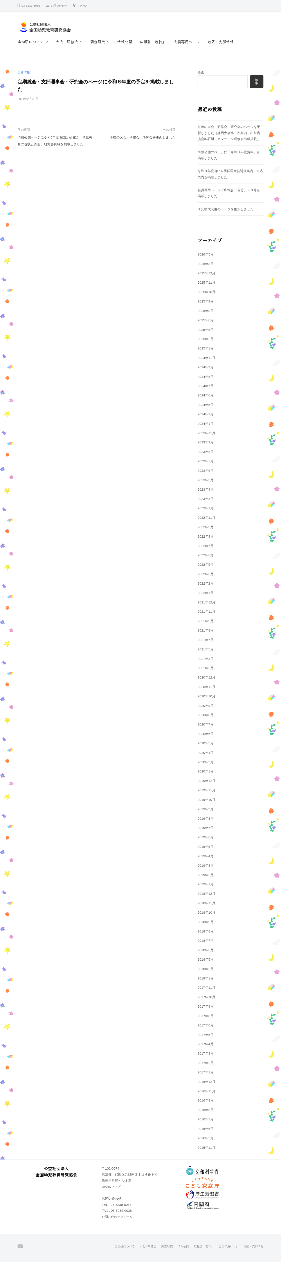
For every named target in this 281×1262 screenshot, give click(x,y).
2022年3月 (206, 574)
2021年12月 (206, 602)
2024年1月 (206, 423)
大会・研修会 (67, 41)
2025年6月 (206, 320)
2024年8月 (206, 376)
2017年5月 (206, 1035)
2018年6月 (206, 950)
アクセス (86, 5)
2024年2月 (206, 414)
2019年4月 (206, 856)
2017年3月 (206, 1053)
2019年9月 (206, 809)
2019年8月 (206, 818)
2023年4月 (206, 489)
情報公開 (124, 41)
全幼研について (31, 41)
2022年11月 (206, 517)
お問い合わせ (60, 5)
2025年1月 (206, 348)
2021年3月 (206, 659)
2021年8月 (206, 630)
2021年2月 (206, 668)
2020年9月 (206, 706)
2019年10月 (206, 799)
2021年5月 (206, 649)
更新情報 (24, 72)
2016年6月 (206, 1129)
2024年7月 (206, 386)
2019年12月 (206, 781)
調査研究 (97, 41)
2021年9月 (206, 621)
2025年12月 (206, 273)
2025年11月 (206, 282)
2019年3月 (206, 865)
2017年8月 (206, 1016)
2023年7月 (206, 461)
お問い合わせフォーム (118, 1217)
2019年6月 (206, 837)
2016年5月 (206, 1138)
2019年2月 (206, 875)
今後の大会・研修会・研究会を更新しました (138, 137)
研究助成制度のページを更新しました (226, 209)
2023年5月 (206, 480)
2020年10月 (206, 696)
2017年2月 (206, 1063)
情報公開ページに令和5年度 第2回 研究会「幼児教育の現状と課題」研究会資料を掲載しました (55, 144)
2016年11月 (206, 1091)
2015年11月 (206, 1147)
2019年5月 (206, 846)
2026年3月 (206, 264)
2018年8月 (206, 931)
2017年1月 (206, 1072)
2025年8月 (206, 311)
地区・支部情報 (220, 41)
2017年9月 (206, 1006)
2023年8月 (206, 452)
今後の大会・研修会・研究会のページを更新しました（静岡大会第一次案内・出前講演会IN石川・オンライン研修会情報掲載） (229, 133)
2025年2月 (206, 339)
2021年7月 (206, 640)
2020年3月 (206, 762)
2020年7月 (206, 724)
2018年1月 (206, 978)
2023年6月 (206, 470)
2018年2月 (206, 969)
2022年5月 (206, 564)
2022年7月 (206, 546)
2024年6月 (206, 395)
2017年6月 (206, 1025)
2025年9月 (206, 301)
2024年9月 (206, 367)
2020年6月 (206, 734)
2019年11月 (206, 790)
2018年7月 (206, 940)
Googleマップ (112, 1186)
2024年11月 (206, 358)
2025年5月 (206, 329)
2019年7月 (206, 828)
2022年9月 (206, 527)
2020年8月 (206, 715)
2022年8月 (206, 536)
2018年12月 (206, 893)
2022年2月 (206, 583)
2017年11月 (206, 987)
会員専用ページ (187, 41)
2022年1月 (206, 593)
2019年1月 (206, 884)
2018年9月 (206, 922)
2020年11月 (206, 687)
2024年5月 (206, 405)
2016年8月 (206, 1110)
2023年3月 (206, 498)
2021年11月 (206, 611)
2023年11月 (206, 433)
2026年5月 (206, 254)
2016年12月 (206, 1082)
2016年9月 (206, 1100)
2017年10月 (206, 997)
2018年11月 (206, 903)
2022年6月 (206, 555)
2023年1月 (206, 508)
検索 (201, 72)
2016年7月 (206, 1119)
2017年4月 (206, 1044)
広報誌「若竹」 (153, 41)
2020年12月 (206, 677)
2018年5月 (206, 959)
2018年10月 (206, 912)
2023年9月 (206, 442)
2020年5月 (206, 743)
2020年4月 (206, 752)
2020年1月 (206, 771)
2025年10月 (206, 292)
